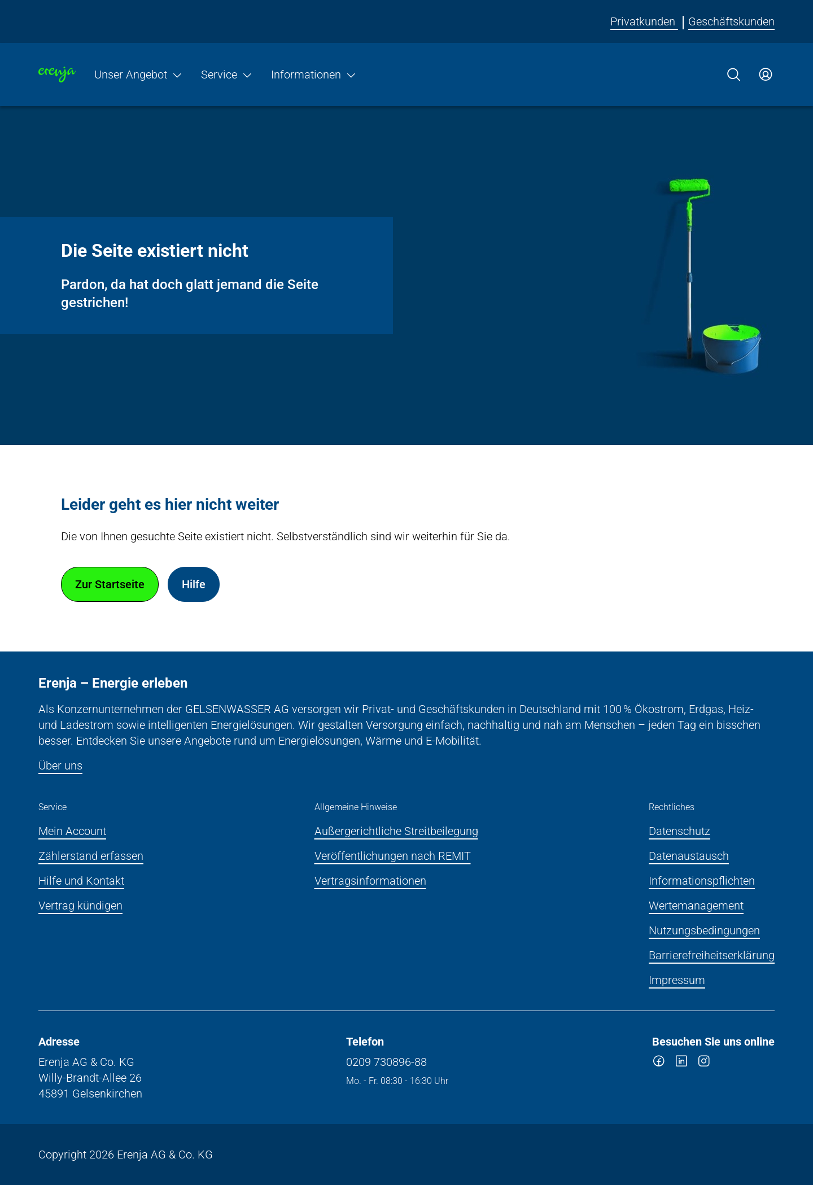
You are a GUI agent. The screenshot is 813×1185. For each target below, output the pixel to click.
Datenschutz (679, 831)
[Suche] (734, 74)
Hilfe (194, 584)
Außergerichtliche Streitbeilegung (396, 831)
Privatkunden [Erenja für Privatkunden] (644, 21)
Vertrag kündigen (80, 905)
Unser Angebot (138, 74)
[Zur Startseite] (57, 74)
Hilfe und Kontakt (81, 880)
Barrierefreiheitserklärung (712, 955)
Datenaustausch (689, 856)
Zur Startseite (110, 584)
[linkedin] (681, 1063)
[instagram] (704, 1063)
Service (227, 74)
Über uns (60, 765)
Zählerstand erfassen (90, 856)
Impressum (677, 980)
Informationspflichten (702, 880)
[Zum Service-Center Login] (766, 74)
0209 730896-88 (386, 1062)
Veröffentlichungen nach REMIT (392, 856)
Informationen (314, 74)
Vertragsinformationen (370, 880)
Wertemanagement (696, 905)
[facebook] (659, 1063)
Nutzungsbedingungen (704, 930)
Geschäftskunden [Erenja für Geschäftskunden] (731, 21)
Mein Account (72, 831)
